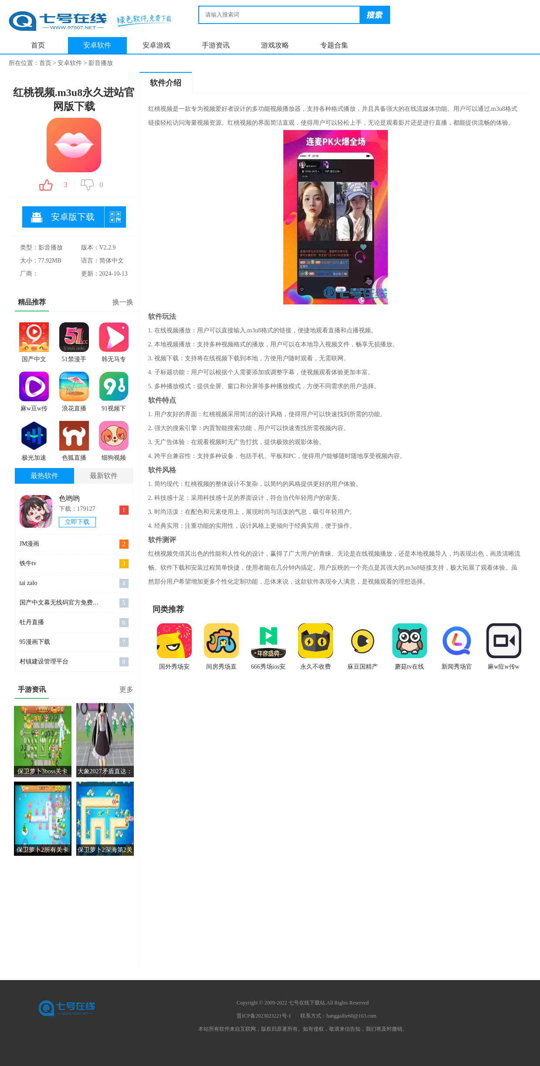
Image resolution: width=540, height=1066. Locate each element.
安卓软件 (97, 45)
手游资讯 (216, 45)
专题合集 (334, 45)
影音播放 (100, 63)
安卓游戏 (156, 45)
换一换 (122, 302)
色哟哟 (69, 498)
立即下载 (77, 522)
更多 (126, 689)
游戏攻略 (275, 45)
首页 (38, 45)
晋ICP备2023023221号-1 (264, 1016)
